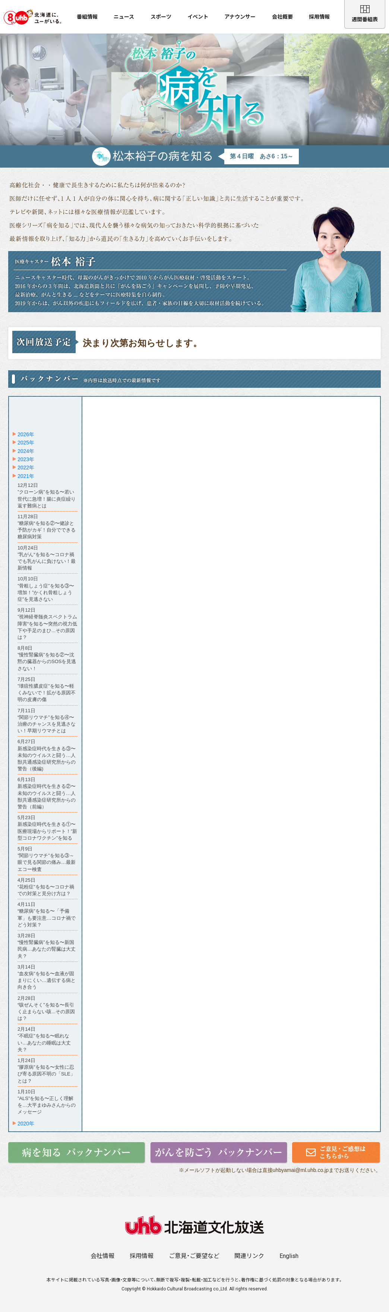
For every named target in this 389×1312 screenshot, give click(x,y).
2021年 (26, 476)
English (288, 1255)
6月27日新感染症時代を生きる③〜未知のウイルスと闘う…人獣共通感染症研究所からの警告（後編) (47, 755)
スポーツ (161, 17)
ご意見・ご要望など (194, 1255)
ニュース (124, 17)
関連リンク (249, 1255)
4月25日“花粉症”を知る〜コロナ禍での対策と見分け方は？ (46, 886)
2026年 (26, 434)
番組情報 (87, 17)
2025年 (26, 443)
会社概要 (282, 17)
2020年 (26, 1123)
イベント (197, 17)
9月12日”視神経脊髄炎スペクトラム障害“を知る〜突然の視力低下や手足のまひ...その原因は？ (47, 623)
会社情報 (102, 1255)
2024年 (26, 451)
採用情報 (319, 17)
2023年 (26, 459)
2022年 (26, 467)
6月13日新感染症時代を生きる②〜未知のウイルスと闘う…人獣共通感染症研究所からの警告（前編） (47, 793)
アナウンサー (240, 17)
